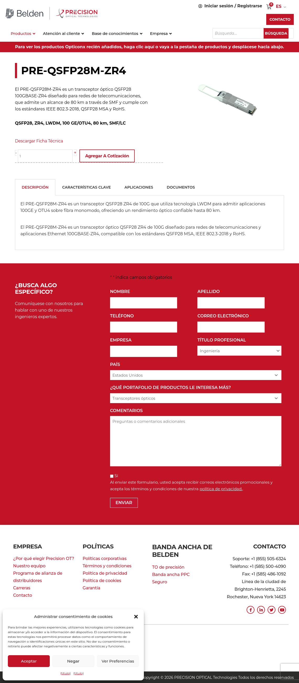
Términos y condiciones (107, 565)
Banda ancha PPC (171, 571)
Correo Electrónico (224, 315)
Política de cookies (102, 580)
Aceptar (29, 661)
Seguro (159, 579)
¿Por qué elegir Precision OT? (43, 558)
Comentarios (126, 410)
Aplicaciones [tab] (138, 186)
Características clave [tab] (86, 186)
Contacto (22, 594)
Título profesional (222, 340)
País (116, 364)
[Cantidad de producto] (46, 156)
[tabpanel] (149, 222)
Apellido (209, 291)
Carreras (21, 587)
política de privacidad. (220, 488)
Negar (73, 661)
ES (278, 6)
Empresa (122, 340)
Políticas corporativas (105, 558)
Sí (116, 475)
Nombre (121, 291)
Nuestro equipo (29, 565)
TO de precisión (168, 564)
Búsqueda (279, 33)
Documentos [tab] (181, 186)
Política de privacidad (105, 572)
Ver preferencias (118, 661)
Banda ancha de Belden (179, 549)
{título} (65, 673)
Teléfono (123, 315)
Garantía (91, 587)
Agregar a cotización (110, 155)
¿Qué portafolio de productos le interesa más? (171, 387)
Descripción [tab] (35, 186)
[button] (136, 616)
